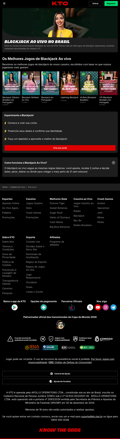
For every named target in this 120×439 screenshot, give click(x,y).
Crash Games (33, 212)
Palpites (6, 212)
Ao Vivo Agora (10, 208)
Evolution (5, 104)
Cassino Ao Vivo (17, 187)
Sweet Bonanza (58, 208)
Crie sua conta (60, 148)
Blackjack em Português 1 (47, 98)
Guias (29, 287)
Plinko (100, 222)
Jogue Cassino (34, 203)
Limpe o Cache (34, 291)
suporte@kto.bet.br (92, 416)
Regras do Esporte (36, 262)
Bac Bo (77, 220)
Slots (29, 208)
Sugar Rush (56, 212)
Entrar (96, 3)
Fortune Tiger (57, 203)
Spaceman (103, 208)
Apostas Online (10, 203)
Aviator (101, 203)
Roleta (77, 211)
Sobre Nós (8, 241)
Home (5, 187)
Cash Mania (56, 222)
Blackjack (79, 215)
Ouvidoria (31, 282)
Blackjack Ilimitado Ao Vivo (30, 98)
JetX (100, 212)
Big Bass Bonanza (60, 226)
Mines (100, 217)
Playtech (83, 102)
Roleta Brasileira (83, 225)
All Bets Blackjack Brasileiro (88, 98)
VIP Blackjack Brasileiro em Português (105, 100)
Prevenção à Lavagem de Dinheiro (9, 272)
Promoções (8, 217)
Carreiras (7, 288)
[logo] (60, 4)
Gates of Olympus (60, 217)
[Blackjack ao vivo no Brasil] (60, 30)
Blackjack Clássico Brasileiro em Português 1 (11, 100)
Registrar (111, 3)
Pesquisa (7, 293)
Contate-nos (33, 241)
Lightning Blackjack (69, 97)
